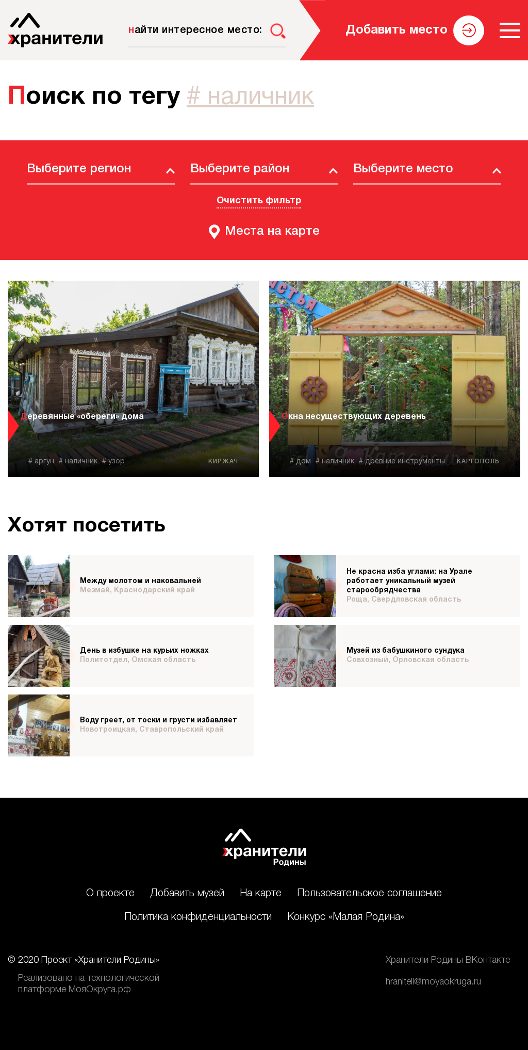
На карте (261, 893)
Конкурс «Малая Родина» (345, 917)
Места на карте (272, 231)
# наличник (250, 97)
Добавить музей (187, 893)
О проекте (110, 893)
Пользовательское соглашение (369, 893)
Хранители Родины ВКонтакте (448, 960)
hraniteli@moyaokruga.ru (433, 982)
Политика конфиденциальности (198, 917)
